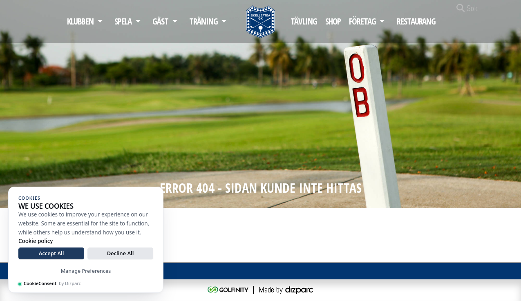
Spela (123, 21)
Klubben (80, 21)
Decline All (120, 253)
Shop (333, 21)
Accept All (51, 253)
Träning (203, 21)
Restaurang (416, 21)
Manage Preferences (86, 271)
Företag (362, 21)
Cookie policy (35, 241)
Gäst (160, 21)
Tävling (304, 21)
